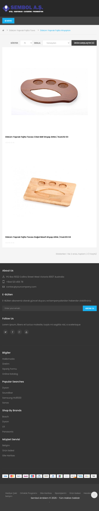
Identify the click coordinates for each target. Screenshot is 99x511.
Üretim (5, 363)
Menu (8, 20)
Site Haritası (8, 455)
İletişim (6, 445)
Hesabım (88, 493)
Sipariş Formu (9, 368)
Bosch (5, 416)
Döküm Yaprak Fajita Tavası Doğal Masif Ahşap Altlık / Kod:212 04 (38, 237)
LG (3, 426)
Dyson (5, 387)
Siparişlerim (60, 493)
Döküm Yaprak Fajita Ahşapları (55, 30)
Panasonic (7, 431)
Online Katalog (10, 373)
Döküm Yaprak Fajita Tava (22, 30)
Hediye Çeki (11, 493)
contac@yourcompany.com (21, 286)
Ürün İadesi (8, 450)
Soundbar (7, 392)
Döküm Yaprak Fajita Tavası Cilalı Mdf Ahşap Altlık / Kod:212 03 (36, 136)
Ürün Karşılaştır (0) (84, 43)
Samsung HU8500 (11, 397)
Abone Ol (89, 308)
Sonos (5, 402)
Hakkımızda (8, 358)
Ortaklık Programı (28, 493)
